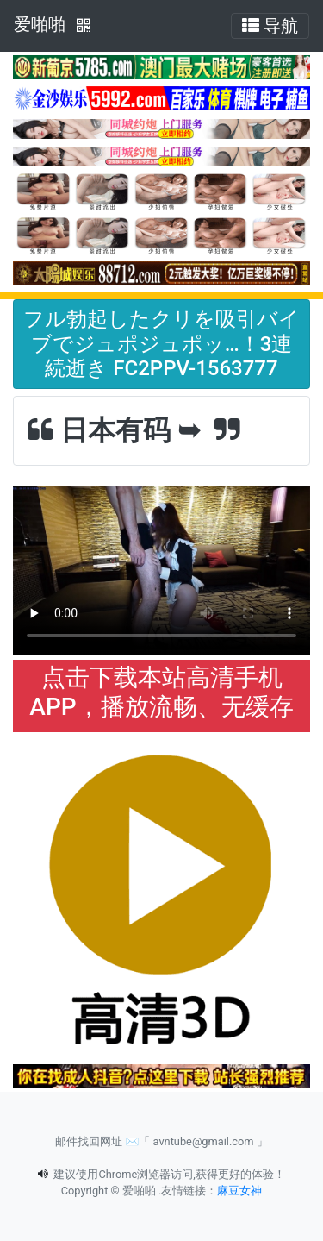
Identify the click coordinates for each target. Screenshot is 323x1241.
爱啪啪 (39, 24)
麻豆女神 (239, 1190)
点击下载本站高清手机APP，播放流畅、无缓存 (161, 692)
